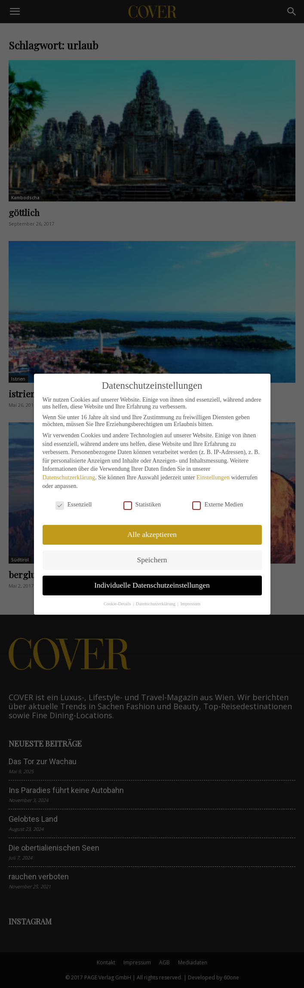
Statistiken (142, 504)
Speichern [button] (152, 559)
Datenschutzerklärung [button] (156, 603)
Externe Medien (217, 504)
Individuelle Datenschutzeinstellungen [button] (152, 585)
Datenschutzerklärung (69, 477)
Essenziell (73, 504)
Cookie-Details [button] (118, 603)
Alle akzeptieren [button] (152, 534)
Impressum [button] (190, 603)
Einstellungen (213, 477)
